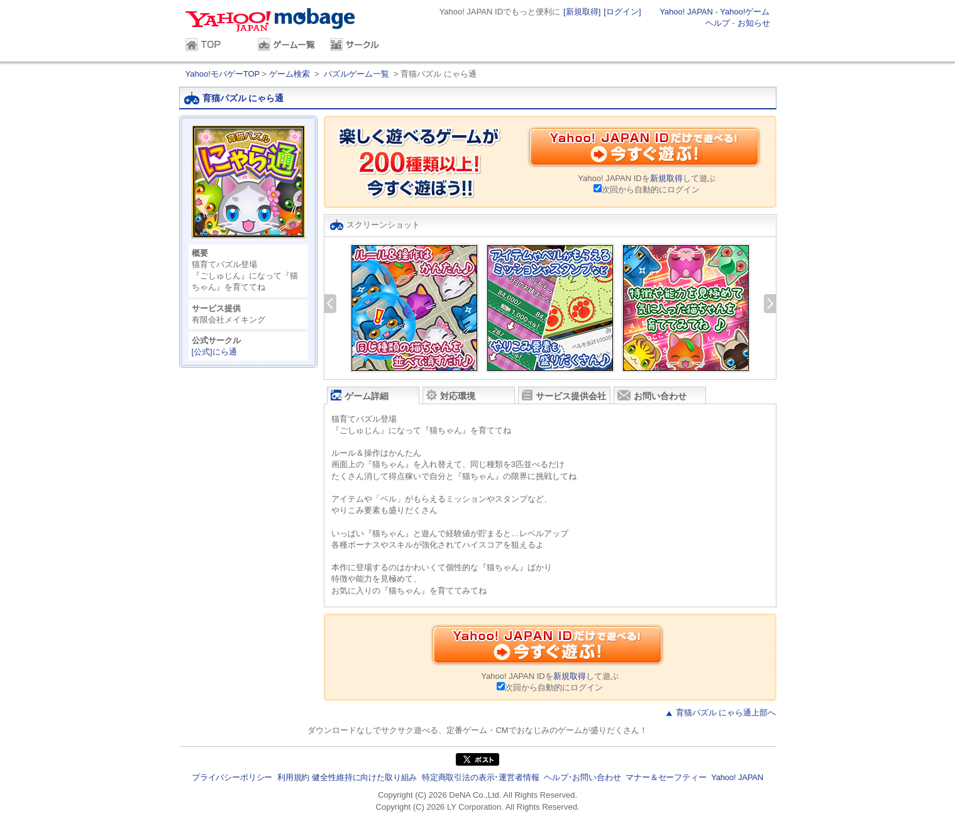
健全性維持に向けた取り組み (364, 777)
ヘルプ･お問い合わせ (582, 777)
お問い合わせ (652, 395)
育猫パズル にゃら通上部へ (726, 712)
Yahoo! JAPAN (686, 11)
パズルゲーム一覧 (356, 74)
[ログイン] (622, 11)
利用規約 (293, 777)
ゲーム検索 (289, 74)
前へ (330, 303)
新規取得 (666, 178)
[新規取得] (581, 11)
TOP (215, 45)
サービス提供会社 (564, 395)
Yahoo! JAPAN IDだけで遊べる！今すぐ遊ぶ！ (643, 149)
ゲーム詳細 (360, 395)
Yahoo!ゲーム (745, 11)
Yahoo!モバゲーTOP (223, 74)
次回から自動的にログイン (651, 189)
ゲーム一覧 (287, 45)
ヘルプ (717, 23)
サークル (360, 45)
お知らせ (753, 23)
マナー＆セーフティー (666, 777)
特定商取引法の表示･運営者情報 (480, 777)
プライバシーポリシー (232, 777)
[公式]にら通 (214, 351)
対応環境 (450, 395)
